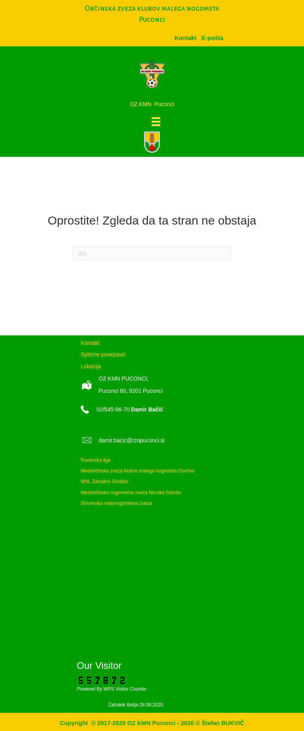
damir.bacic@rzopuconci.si (132, 440)
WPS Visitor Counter (124, 689)
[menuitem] (212, 37)
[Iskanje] (152, 253)
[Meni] (155, 121)
